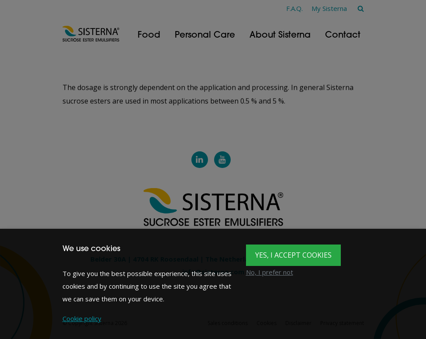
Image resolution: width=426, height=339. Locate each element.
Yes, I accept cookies (293, 255)
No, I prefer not (269, 272)
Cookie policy (81, 318)
